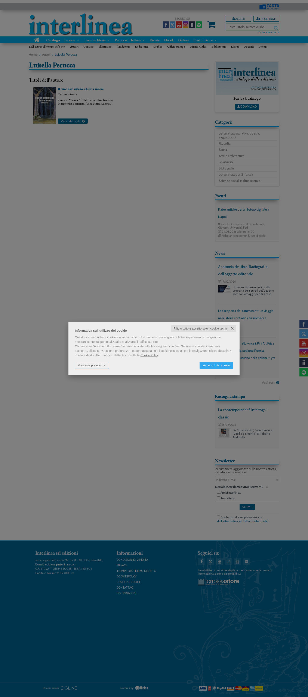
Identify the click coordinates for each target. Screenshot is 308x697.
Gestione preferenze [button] (91, 365)
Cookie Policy (149, 355)
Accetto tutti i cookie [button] (216, 365)
